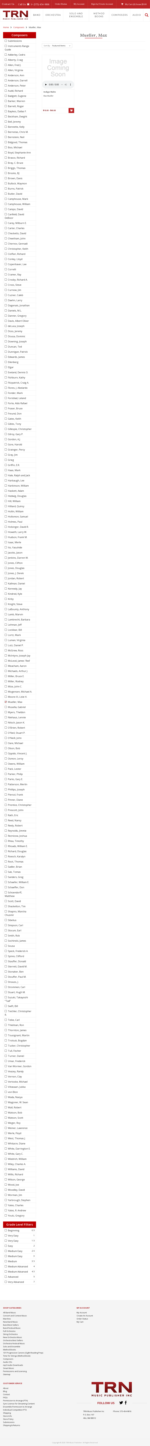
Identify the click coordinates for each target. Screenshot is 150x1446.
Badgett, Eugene (16, 96)
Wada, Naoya (14, 1097)
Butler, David (14, 193)
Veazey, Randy (15, 1071)
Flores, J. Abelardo (17, 387)
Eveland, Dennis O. (17, 372)
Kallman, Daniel (16, 583)
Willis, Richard (15, 1174)
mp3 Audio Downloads (13, 1365)
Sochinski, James (16, 940)
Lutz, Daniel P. (15, 645)
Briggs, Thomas (16, 168)
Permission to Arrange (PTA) (15, 1400)
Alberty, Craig (15, 60)
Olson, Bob (13, 748)
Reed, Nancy (14, 820)
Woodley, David (16, 1189)
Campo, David (15, 209)
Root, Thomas (15, 861)
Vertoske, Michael (17, 1081)
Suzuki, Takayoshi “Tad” (16, 999)
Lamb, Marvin (15, 614)
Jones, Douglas (15, 568)
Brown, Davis (14, 178)
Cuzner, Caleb (15, 295)
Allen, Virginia (15, 70)
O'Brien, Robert (16, 727)
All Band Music (9, 1312)
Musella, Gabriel (16, 707)
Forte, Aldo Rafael (17, 403)
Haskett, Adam (15, 490)
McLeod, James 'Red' (18, 660)
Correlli (11, 269)
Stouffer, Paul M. (16, 976)
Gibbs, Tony (14, 424)
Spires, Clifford (15, 956)
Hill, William (14, 501)
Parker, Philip (15, 774)
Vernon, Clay (14, 1076)
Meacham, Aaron (17, 666)
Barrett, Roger (15, 106)
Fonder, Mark (15, 393)
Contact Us (8, 4)
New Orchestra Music (12, 1337)
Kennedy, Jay (14, 588)
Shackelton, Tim (16, 906)
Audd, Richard (15, 90)
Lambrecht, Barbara (18, 619)
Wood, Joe (13, 1184)
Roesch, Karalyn (16, 856)
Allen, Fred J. (14, 65)
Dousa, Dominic (16, 336)
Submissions (14, 41)
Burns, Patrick (15, 188)
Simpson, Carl (15, 925)
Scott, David (14, 901)
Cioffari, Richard (16, 254)
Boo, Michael (14, 147)
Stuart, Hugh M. (16, 992)
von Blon (12, 1092)
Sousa (11, 946)
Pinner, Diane (15, 799)
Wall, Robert (14, 1107)
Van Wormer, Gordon (19, 1066)
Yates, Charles (15, 1205)
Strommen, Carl (16, 987)
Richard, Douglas (17, 851)
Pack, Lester (14, 769)
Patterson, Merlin (17, 784)
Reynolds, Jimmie (16, 830)
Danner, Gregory (17, 315)
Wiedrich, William (17, 1159)
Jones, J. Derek (15, 573)
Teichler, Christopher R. (18, 1013)
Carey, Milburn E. (17, 223)
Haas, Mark (14, 470)
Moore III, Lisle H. (17, 696)
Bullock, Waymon (17, 183)
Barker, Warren (16, 101)
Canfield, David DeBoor (14, 216)
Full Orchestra (9, 1331)
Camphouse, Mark (17, 199)
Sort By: (47, 45)
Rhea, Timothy (15, 841)
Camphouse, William (18, 204)
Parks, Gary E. (15, 779)
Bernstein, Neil (15, 137)
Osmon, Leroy (15, 758)
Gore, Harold (14, 444)
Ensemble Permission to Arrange (17, 1406)
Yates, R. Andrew (16, 1210)
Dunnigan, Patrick (17, 351)
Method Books (99, 15)
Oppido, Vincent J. (17, 753)
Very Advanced (15, 1282)
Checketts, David (16, 233)
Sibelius (11, 920)
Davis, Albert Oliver (18, 321)
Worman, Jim (14, 1195)
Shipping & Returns (11, 1425)
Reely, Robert (15, 825)
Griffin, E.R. (13, 465)
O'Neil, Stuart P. (16, 732)
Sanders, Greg (15, 877)
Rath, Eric (12, 815)
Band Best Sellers (11, 1325)
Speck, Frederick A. (17, 951)
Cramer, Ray (14, 274)
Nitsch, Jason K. (16, 722)
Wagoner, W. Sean (17, 1102)
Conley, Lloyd (14, 259)
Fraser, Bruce (15, 408)
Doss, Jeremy (14, 331)
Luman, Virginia (16, 640)
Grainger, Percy (16, 449)
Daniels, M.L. (14, 310)
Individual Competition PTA (15, 1409)
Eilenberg (12, 362)
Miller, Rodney (15, 681)
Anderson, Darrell (17, 80)
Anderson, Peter (16, 85)
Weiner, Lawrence (17, 1128)
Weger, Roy (14, 1123)
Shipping (7, 1413)
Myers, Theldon (16, 712)
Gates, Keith (14, 418)
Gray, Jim (12, 454)
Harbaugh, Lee (15, 480)
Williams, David (15, 1169)
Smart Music (8, 1368)
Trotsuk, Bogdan (17, 1040)
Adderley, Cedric (16, 54)
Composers (119, 15)
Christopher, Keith (17, 248)
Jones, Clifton (15, 563)
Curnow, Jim (14, 290)
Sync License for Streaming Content (19, 1403)
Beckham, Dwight (17, 116)
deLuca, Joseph (15, 326)
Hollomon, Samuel (17, 516)
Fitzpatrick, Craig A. (18, 382)
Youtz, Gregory (15, 1215)
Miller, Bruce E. (15, 676)
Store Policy (8, 1419)
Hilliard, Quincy (15, 506)
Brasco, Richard (16, 157)
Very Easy (12, 1235)
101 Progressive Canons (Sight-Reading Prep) (23, 1352)
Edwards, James (16, 357)
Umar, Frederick (16, 1061)
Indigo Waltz (50, 91)
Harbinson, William (18, 485)
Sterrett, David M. (17, 966)
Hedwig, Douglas (17, 496)
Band (37, 15)
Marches (7, 1318)
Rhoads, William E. (17, 846)
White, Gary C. (15, 1153)
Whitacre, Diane (16, 1143)
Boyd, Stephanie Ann (19, 152)
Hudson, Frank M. (17, 537)
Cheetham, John (16, 238)
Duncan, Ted (14, 346)
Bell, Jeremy (14, 121)
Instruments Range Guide (17, 47)
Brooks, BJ (13, 173)
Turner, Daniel (15, 1056)
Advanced (12, 1276)
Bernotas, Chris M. (17, 132)
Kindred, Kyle (14, 593)
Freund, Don (14, 413)
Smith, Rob (13, 935)
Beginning (13, 1230)
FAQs (5, 1397)
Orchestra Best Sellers (13, 1340)
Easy (10, 1246)
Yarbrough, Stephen (18, 1200)
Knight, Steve (14, 604)
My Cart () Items (133, 4)
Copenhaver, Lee (17, 264)
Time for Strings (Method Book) (16, 1355)
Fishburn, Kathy (16, 377)
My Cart (80, 1321)
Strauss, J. (13, 982)
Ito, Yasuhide (14, 547)
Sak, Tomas (14, 872)
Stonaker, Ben (15, 971)
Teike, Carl (13, 1020)
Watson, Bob (14, 1112)
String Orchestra (10, 1334)
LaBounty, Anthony (18, 609)
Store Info (7, 1416)
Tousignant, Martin (18, 1035)
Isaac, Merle (14, 542)
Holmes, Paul (14, 521)
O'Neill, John (14, 738)
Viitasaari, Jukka (16, 1086)
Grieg (10, 460)
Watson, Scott (15, 1117)
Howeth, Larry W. (17, 532)
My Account (79, 4)
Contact (6, 1394)
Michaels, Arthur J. (17, 671)
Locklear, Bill (14, 629)
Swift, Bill (12, 1006)
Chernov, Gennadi (17, 243)
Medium (12, 1261)
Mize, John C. (14, 686)
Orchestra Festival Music (14, 1343)
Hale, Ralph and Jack (18, 475)
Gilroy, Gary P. (15, 434)
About (5, 1388)
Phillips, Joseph (16, 789)
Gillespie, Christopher (19, 429)
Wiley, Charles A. (16, 1164)
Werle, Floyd (14, 1133)
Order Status (61, 4)
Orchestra (53, 15)
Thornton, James (17, 1030)
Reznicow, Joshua (17, 835)
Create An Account (85, 1315)
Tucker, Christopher (18, 1045)
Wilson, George (16, 1179)
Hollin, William (15, 511)
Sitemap (6, 1374)
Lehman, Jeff (14, 624)
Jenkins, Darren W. (17, 557)
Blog (5, 1391)
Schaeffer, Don (15, 887)
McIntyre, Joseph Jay (18, 655)
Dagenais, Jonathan (18, 305)
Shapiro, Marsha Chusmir (15, 913)
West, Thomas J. (16, 1138)
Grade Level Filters (19, 1224)
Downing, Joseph (17, 341)
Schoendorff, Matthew (13, 894)
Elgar (10, 367)
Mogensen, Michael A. (19, 691)
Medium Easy (14, 1251)
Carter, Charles (15, 228)
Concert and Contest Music (15, 1315)
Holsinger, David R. (18, 526)
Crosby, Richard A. (17, 279)
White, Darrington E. (18, 1148)
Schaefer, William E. (18, 882)
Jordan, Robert (15, 578)
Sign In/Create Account (102, 4)
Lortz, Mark (14, 635)
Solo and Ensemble (76, 15)
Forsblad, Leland (16, 398)
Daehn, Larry (14, 300)
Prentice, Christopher (19, 805)
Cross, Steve (14, 284)
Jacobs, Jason (14, 552)
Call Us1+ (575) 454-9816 (33, 4)
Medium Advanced (17, 1266)
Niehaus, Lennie (16, 717)
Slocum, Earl (14, 930)
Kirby (10, 599)
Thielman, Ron (15, 1025)
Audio (137, 15)
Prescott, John (15, 810)
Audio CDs (7, 1362)
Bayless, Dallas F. (16, 111)
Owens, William (15, 763)
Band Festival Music (12, 1328)
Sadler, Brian (14, 866)
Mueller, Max (14, 702)
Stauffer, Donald (16, 961)
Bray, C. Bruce (15, 162)
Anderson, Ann (15, 75)
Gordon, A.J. (14, 439)
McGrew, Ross (15, 650)
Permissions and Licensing (15, 1371)
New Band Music (10, 1321)
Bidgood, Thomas (17, 142)
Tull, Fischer (14, 1050)
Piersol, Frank (15, 794)
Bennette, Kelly (15, 126)
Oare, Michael (15, 743)
